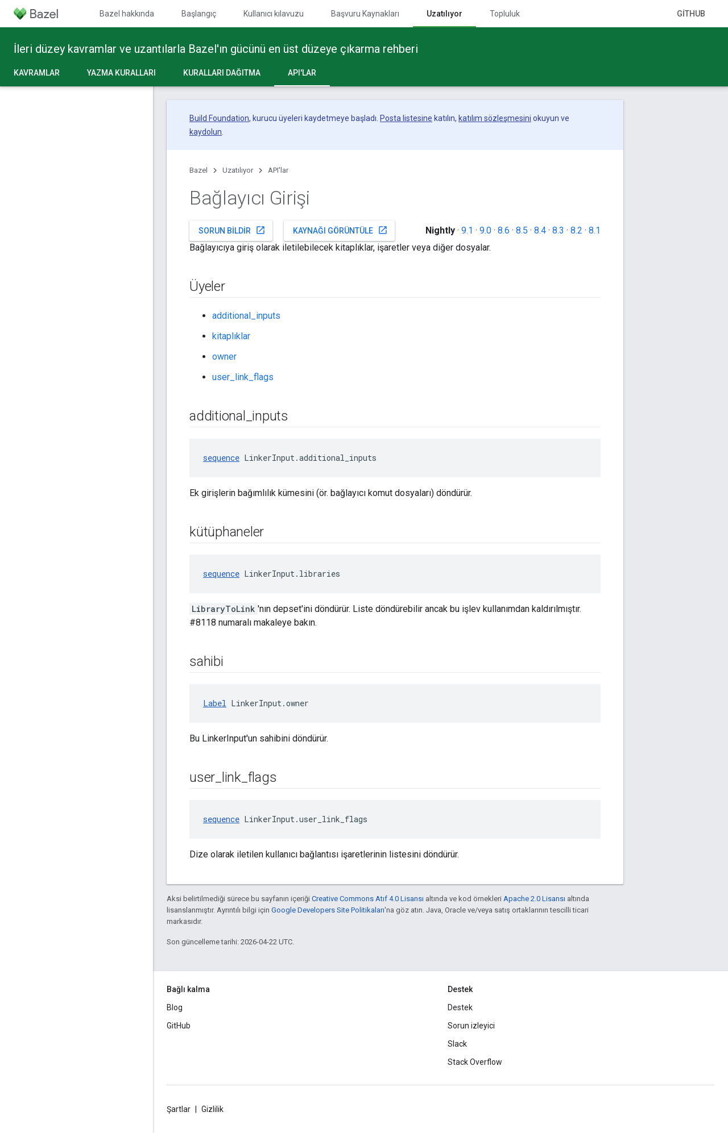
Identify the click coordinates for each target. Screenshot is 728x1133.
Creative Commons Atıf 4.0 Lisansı (368, 898)
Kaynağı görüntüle (340, 230)
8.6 (504, 230)
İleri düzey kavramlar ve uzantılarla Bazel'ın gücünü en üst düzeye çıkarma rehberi (216, 49)
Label (214, 703)
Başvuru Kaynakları (365, 13)
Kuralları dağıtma (221, 72)
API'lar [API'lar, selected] (302, 72)
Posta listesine (406, 118)
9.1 (467, 230)
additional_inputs (246, 315)
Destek (460, 1007)
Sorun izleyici (471, 1025)
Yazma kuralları (121, 72)
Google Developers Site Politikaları (327, 910)
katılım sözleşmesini (494, 118)
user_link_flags (243, 377)
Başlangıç (198, 13)
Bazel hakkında (127, 13)
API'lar (278, 170)
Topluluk (505, 13)
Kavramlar (37, 72)
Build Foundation (219, 118)
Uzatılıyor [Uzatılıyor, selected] (444, 13)
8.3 (558, 230)
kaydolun (205, 131)
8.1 (595, 230)
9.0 (485, 230)
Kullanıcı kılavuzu (273, 13)
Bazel (198, 170)
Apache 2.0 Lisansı (534, 898)
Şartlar (179, 1109)
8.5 (522, 230)
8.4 (540, 230)
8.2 (576, 230)
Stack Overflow (475, 1062)
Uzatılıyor (237, 170)
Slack (457, 1043)
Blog (175, 1007)
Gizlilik (212, 1109)
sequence (221, 457)
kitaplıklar (231, 336)
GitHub (691, 13)
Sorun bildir (232, 230)
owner (224, 356)
